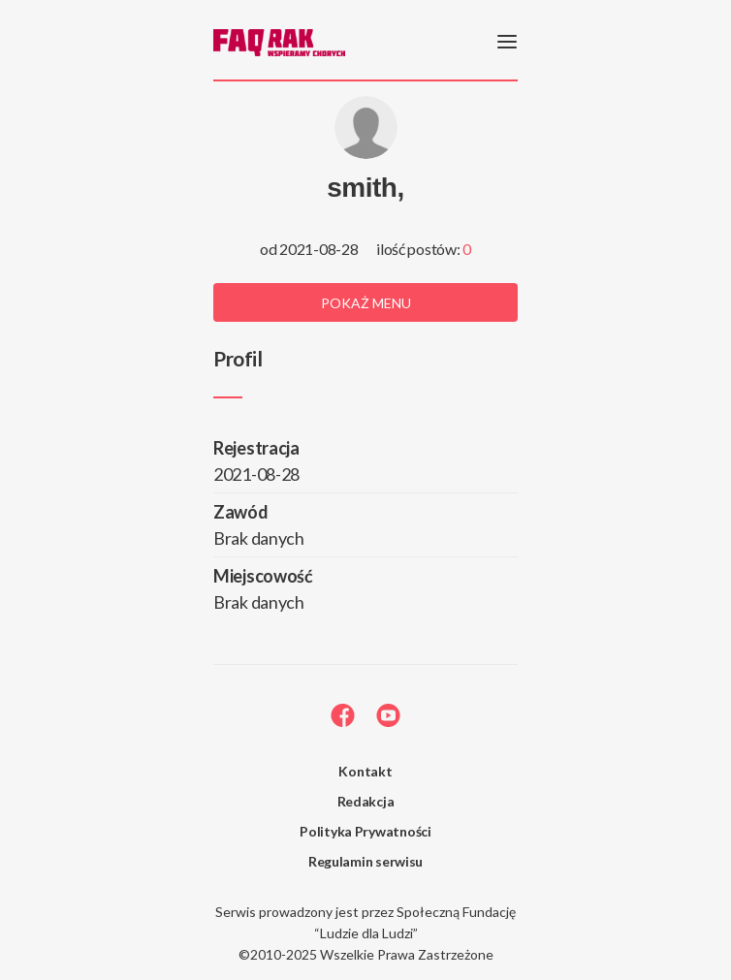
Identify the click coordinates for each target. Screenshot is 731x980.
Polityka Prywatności (365, 831)
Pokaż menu (366, 303)
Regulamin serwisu (365, 861)
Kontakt (365, 771)
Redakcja (366, 801)
